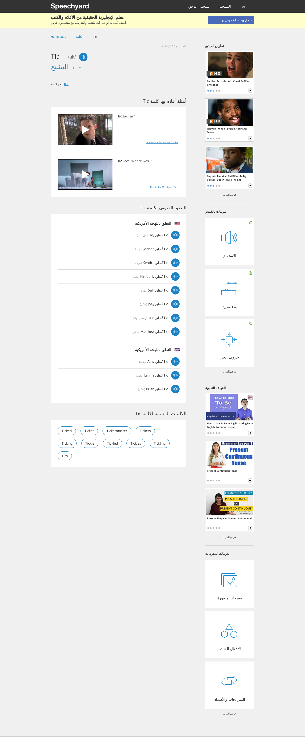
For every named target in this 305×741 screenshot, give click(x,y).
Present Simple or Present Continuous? (229, 518)
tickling (160, 443)
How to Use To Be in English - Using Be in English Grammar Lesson (230, 425)
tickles (136, 443)
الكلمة (79, 36)
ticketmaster (117, 430)
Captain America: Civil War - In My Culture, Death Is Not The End (227, 177)
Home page (58, 36)
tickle (89, 443)
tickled (112, 443)
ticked (67, 430)
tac (125, 116)
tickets (145, 430)
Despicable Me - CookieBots (164, 187)
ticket (89, 430)
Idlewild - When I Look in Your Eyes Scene (227, 130)
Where (136, 161)
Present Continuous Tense (222, 470)
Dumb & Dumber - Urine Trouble (162, 142)
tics (66, 84)
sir (131, 116)
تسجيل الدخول (198, 6)
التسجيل (224, 6)
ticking (67, 443)
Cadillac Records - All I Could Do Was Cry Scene (228, 83)
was (146, 161)
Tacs (126, 161)
